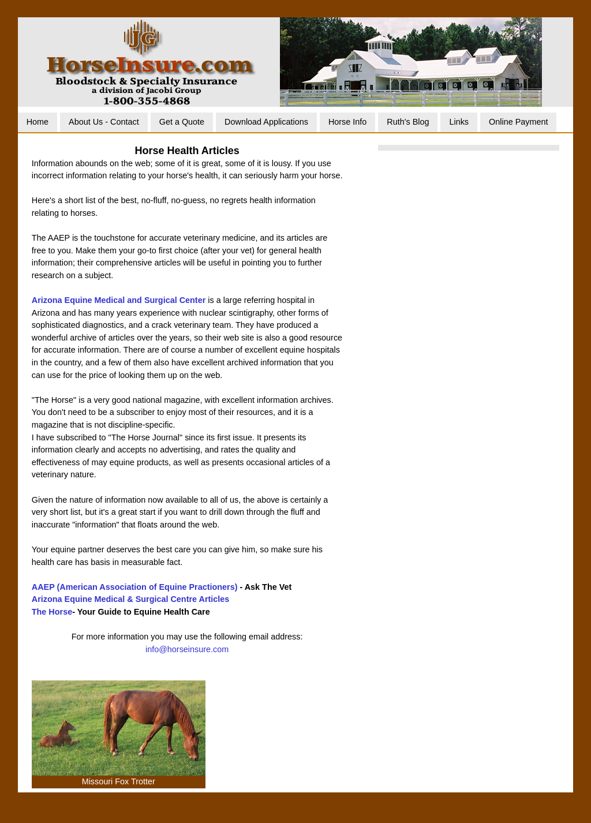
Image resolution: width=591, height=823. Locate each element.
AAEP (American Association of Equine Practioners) (135, 587)
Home (37, 121)
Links (459, 121)
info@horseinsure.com (187, 649)
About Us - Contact (104, 121)
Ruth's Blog (408, 121)
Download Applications (266, 121)
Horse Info (347, 121)
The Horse (52, 611)
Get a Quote (181, 121)
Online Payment (518, 121)
